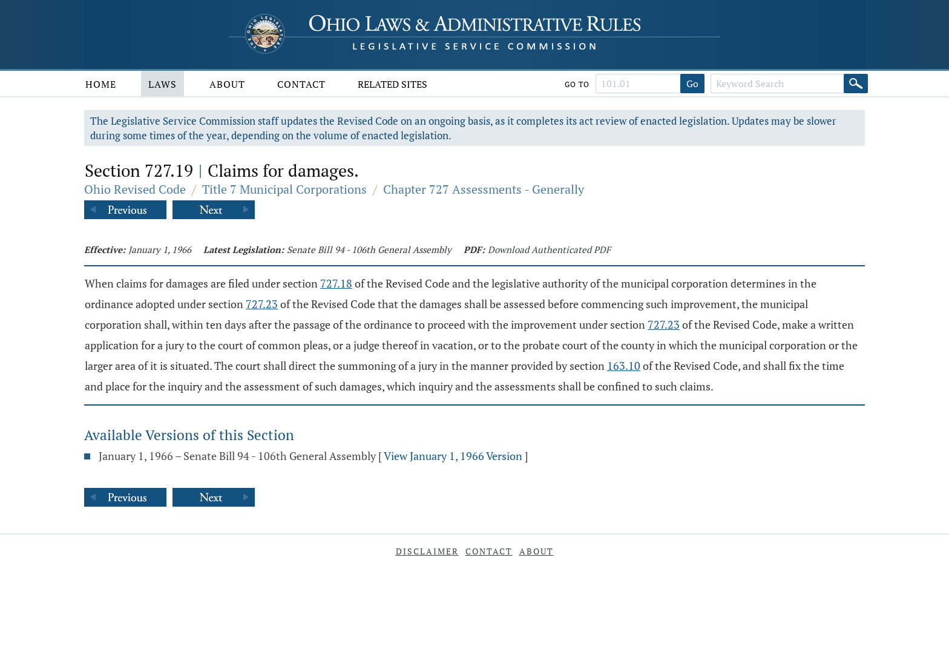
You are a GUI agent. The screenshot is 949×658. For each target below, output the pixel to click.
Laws (162, 84)
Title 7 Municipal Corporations (284, 189)
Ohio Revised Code (135, 189)
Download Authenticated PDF (549, 249)
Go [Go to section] (692, 83)
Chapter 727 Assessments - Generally (483, 189)
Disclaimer (427, 551)
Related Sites (392, 84)
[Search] (856, 83)
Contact (301, 84)
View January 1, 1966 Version (453, 456)
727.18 (336, 283)
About (227, 84)
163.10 (623, 365)
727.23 (262, 304)
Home (100, 84)
